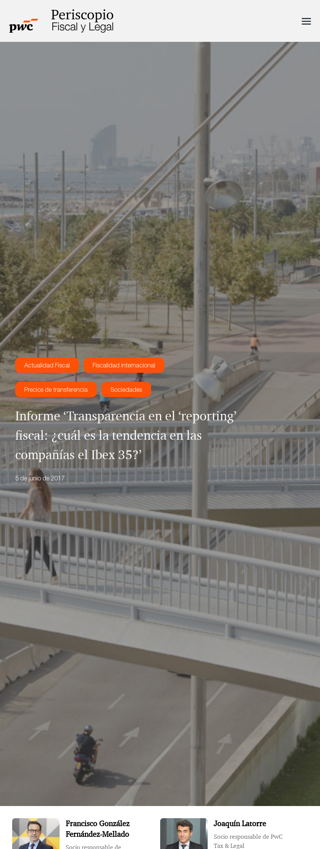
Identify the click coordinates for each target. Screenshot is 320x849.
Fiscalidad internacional (124, 365)
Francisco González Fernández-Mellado (97, 829)
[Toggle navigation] (306, 20)
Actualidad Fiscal (47, 365)
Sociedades (126, 389)
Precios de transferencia (56, 389)
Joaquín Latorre (240, 823)
